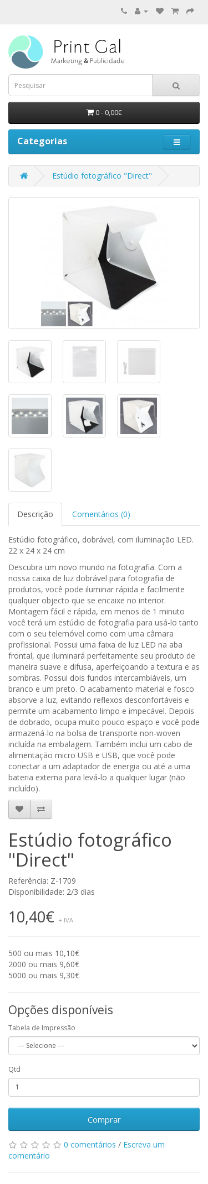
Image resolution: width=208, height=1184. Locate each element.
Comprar (104, 1119)
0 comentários (90, 1144)
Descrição (35, 514)
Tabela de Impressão (41, 1027)
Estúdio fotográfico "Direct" (102, 175)
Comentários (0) (101, 514)
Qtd (14, 1069)
